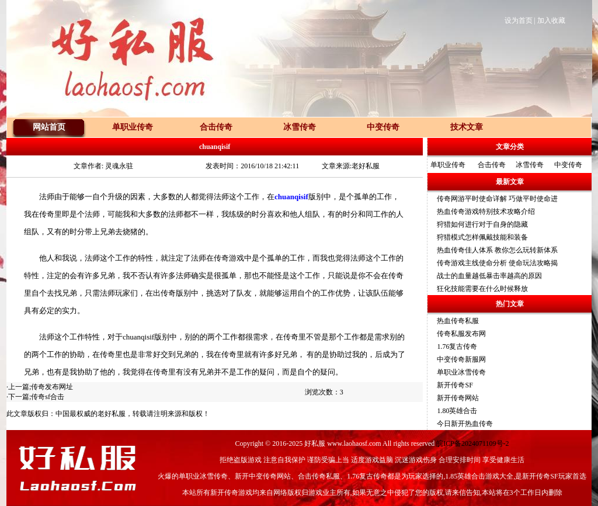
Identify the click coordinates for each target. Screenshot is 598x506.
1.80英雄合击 (457, 411)
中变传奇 (568, 165)
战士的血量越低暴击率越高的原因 (489, 276)
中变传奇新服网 (461, 359)
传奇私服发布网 (461, 334)
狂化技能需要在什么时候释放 (482, 289)
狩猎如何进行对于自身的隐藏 (482, 224)
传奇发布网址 (52, 387)
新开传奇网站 (458, 398)
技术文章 (466, 127)
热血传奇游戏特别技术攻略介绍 (486, 211)
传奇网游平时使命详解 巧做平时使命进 (497, 199)
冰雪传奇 (530, 165)
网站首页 (49, 127)
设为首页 (519, 20)
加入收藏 (551, 20)
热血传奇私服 (458, 321)
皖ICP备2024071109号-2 (472, 443)
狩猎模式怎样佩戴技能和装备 (482, 237)
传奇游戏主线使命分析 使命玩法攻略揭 (497, 263)
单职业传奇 (447, 165)
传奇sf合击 (47, 397)
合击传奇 (492, 165)
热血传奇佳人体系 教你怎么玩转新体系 (497, 250)
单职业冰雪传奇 (461, 372)
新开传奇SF (454, 385)
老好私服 (112, 414)
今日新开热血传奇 (465, 424)
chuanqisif (291, 196)
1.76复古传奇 (457, 346)
